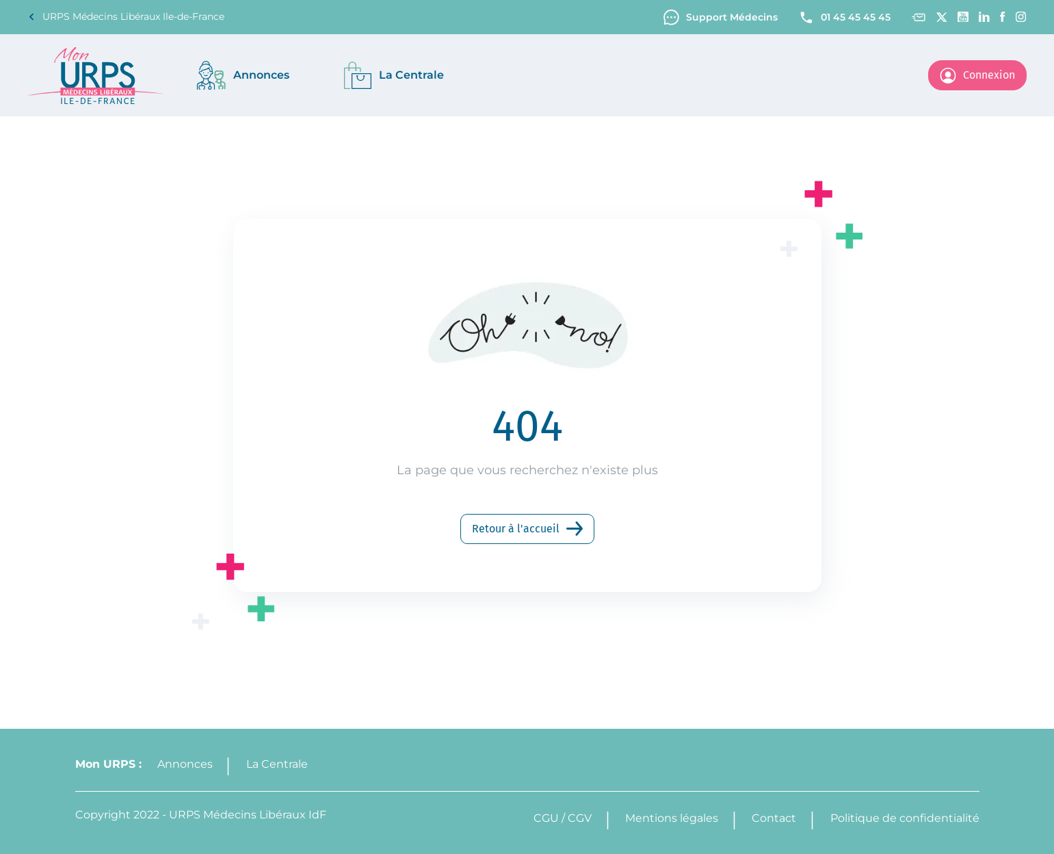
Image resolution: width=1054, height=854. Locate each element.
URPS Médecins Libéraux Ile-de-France (125, 17)
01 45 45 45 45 (844, 17)
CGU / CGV (562, 818)
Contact (774, 818)
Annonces (185, 764)
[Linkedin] (984, 17)
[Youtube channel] (963, 17)
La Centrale (277, 764)
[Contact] (918, 17)
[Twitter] (941, 17)
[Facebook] (1002, 17)
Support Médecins (720, 17)
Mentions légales (671, 818)
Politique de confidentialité (904, 818)
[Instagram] (1021, 17)
